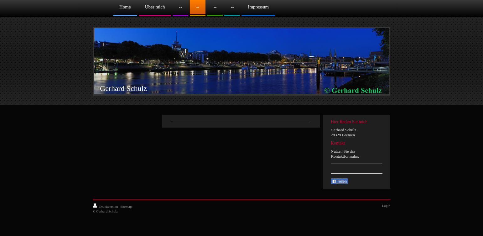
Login (386, 205)
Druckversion (106, 206)
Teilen (339, 181)
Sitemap (126, 206)
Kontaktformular (344, 156)
